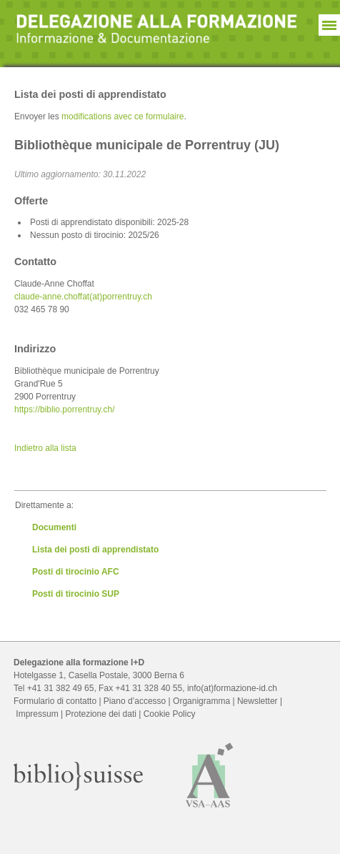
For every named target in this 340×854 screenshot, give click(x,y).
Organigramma (201, 701)
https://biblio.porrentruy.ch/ (64, 409)
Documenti (54, 527)
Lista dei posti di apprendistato (95, 550)
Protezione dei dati (100, 714)
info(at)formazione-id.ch (232, 688)
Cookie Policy (170, 714)
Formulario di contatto (55, 701)
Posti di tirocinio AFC (75, 572)
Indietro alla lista (45, 448)
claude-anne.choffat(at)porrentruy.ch (83, 297)
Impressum (37, 714)
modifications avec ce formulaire (122, 116)
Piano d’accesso (135, 701)
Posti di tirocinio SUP (75, 594)
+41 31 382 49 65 (60, 688)
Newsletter (257, 701)
